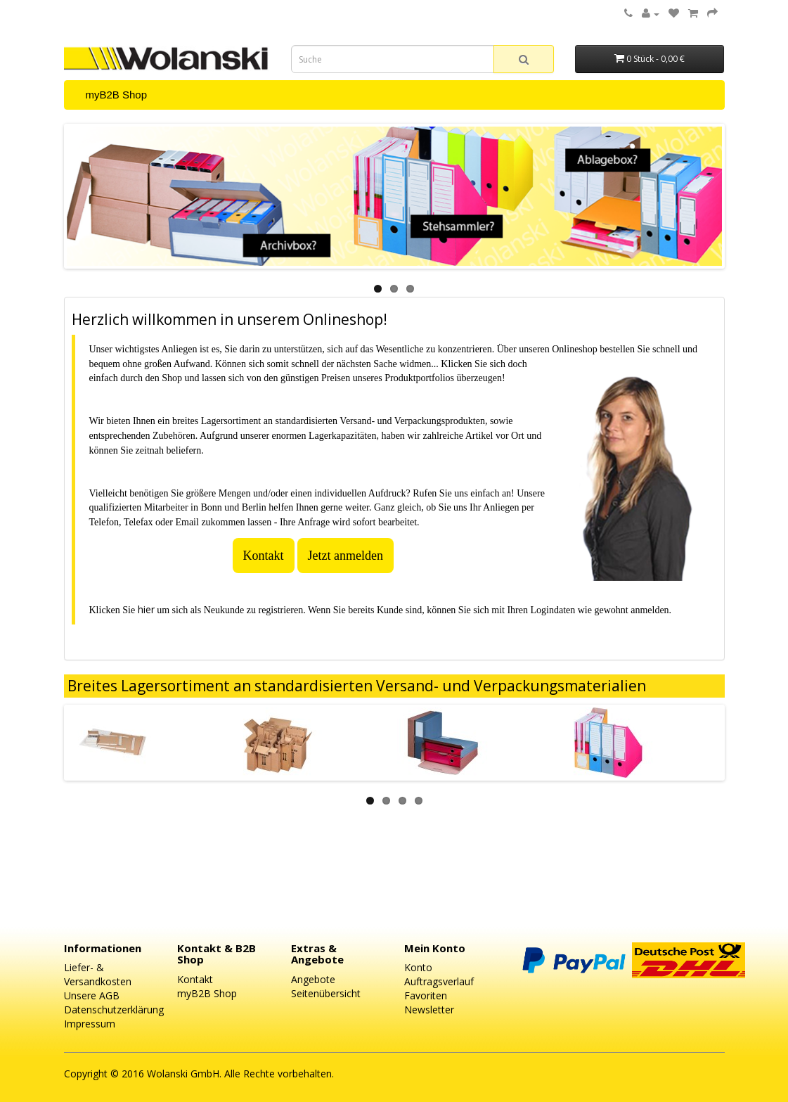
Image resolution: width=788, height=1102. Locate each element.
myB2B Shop (117, 95)
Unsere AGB (92, 995)
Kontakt (263, 556)
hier (146, 609)
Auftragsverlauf (439, 981)
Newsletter (429, 1009)
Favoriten (425, 995)
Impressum (89, 1023)
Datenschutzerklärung (114, 1009)
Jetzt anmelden (345, 556)
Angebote (313, 979)
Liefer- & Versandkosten (97, 974)
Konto (418, 967)
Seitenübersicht (326, 993)
